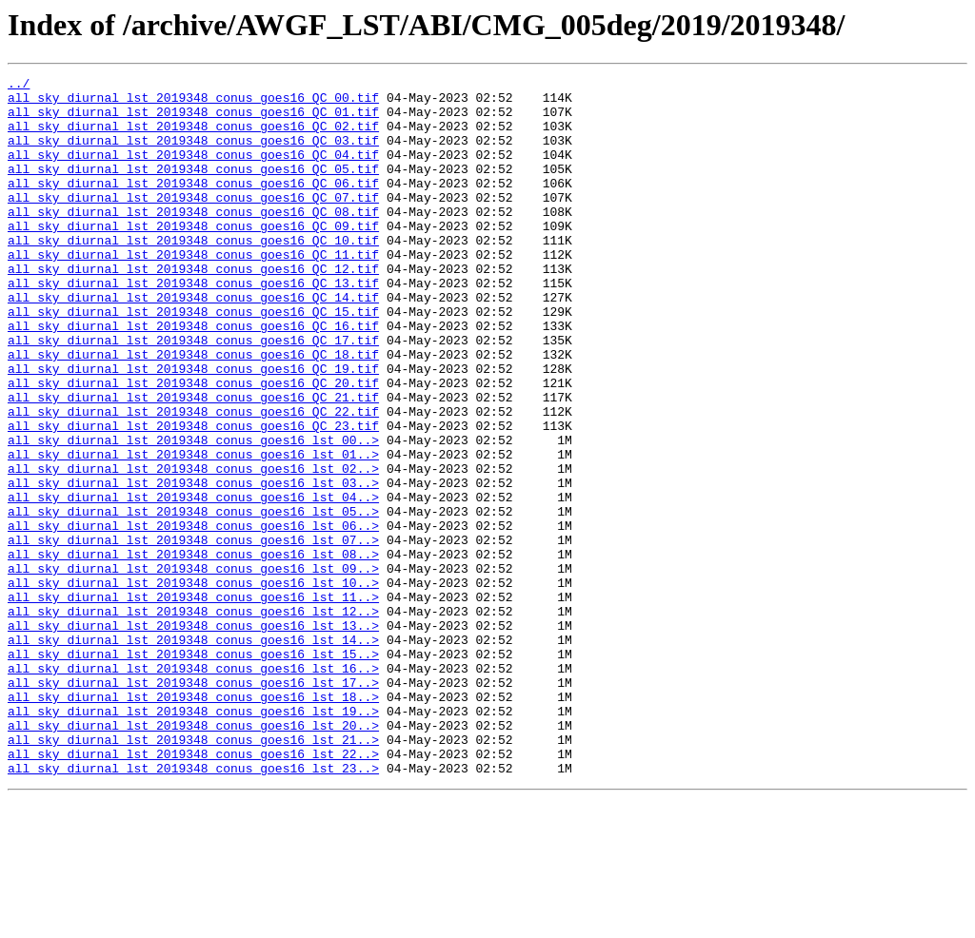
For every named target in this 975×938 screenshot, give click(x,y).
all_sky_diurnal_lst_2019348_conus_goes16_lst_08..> (193, 650)
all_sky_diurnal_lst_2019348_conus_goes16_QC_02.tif (193, 137)
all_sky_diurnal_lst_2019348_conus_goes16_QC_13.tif (193, 325)
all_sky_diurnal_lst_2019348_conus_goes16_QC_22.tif (193, 479)
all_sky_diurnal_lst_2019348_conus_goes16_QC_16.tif (193, 376)
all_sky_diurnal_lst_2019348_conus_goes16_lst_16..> (193, 787)
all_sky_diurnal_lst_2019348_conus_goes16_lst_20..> (193, 856)
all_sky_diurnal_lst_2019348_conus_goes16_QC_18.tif (193, 411)
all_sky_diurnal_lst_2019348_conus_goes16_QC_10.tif (193, 274)
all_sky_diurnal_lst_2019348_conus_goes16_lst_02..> (193, 548)
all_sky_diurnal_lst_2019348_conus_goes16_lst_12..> (193, 719)
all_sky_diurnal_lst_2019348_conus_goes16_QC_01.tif (193, 119)
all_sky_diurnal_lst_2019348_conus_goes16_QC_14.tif (193, 342)
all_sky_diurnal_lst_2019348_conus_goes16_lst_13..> (193, 736)
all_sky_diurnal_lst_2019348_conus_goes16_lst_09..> (193, 667)
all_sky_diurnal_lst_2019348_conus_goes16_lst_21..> (193, 873)
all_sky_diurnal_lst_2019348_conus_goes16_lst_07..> (193, 633)
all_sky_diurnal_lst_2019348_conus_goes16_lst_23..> (193, 907)
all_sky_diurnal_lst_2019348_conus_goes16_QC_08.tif (193, 239)
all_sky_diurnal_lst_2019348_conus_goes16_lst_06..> (193, 616)
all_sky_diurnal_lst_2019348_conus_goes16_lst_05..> (193, 599)
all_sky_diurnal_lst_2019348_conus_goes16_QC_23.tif (193, 496)
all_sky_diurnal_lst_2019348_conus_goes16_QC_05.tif (193, 188)
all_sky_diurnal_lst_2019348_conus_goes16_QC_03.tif (193, 154)
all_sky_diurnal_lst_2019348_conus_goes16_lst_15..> (193, 770)
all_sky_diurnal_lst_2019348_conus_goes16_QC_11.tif (193, 291)
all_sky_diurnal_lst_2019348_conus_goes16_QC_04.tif (193, 171)
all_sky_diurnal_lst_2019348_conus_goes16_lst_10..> (193, 685)
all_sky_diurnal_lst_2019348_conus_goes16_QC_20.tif (193, 445)
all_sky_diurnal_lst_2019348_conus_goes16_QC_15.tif (193, 359)
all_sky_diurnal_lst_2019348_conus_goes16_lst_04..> (193, 582)
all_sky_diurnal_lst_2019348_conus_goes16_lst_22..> (193, 890)
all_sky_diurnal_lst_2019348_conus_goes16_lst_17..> (193, 804)
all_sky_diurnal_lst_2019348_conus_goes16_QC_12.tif (193, 308)
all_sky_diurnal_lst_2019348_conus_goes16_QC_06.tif (193, 205)
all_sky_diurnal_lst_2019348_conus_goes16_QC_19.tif (193, 428)
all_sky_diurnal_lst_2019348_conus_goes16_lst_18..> (193, 822)
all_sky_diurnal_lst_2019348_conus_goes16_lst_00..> (193, 513)
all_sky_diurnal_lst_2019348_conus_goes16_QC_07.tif (193, 222)
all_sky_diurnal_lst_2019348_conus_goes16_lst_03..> (193, 565)
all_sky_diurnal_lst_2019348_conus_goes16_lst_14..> (193, 753)
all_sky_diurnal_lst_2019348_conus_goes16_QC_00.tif (193, 102)
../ (19, 85)
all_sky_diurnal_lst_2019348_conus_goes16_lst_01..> (193, 530)
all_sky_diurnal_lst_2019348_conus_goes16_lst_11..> (193, 702)
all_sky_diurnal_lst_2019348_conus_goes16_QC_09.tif (193, 256)
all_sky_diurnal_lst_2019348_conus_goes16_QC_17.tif (193, 393)
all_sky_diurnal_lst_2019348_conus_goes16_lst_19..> (193, 839)
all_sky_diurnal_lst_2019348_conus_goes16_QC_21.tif (193, 462)
